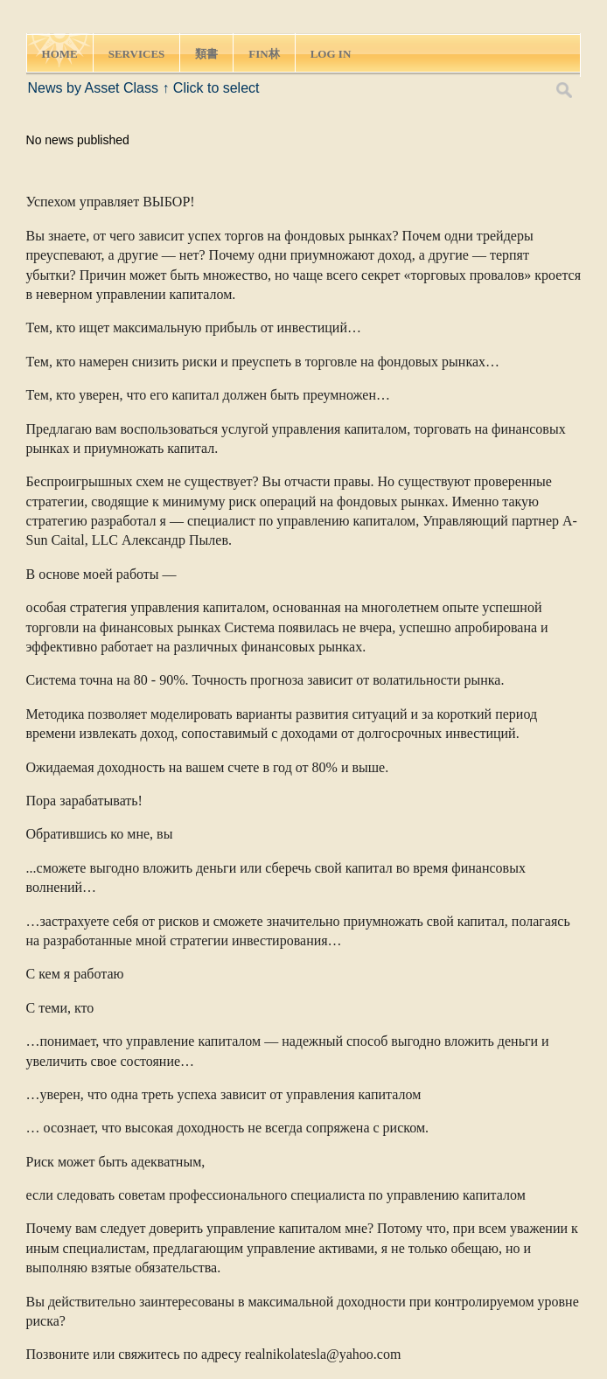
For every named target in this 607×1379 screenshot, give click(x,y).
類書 (206, 53)
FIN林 (263, 53)
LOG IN (331, 53)
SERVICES (136, 53)
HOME (60, 53)
